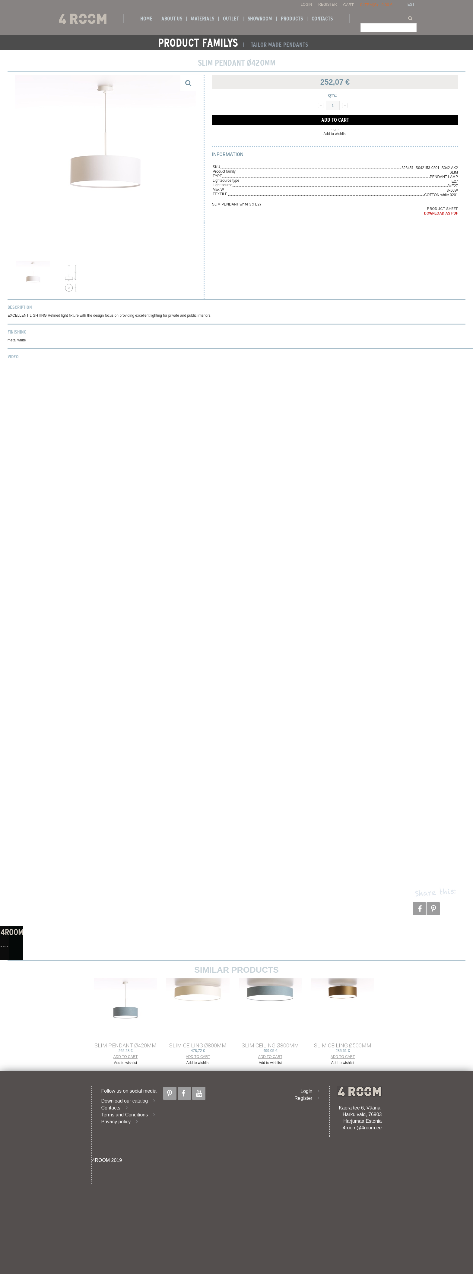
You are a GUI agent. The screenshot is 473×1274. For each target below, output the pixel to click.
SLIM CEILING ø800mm (198, 1045)
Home (146, 19)
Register (327, 4)
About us (171, 19)
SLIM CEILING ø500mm (342, 1045)
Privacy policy (116, 1121)
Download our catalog (124, 1100)
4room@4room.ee (362, 1127)
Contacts (322, 19)
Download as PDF (441, 213)
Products (292, 19)
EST (411, 4)
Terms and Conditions (124, 1114)
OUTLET (231, 19)
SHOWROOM (260, 19)
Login (306, 4)
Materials (202, 19)
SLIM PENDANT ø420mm (125, 1045)
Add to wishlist (335, 134)
